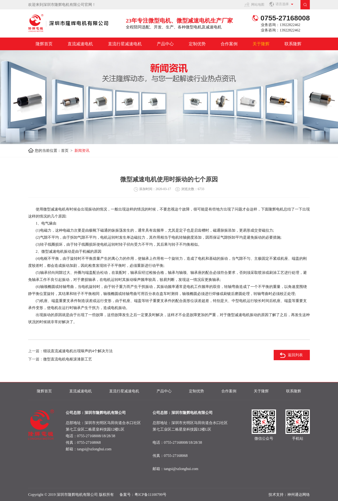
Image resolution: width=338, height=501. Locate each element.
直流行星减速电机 (125, 44)
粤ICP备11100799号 (150, 495)
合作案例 (229, 44)
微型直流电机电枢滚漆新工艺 (67, 359)
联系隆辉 (292, 44)
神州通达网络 (298, 495)
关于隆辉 (261, 44)
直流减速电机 (80, 44)
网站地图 (257, 4)
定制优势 (197, 44)
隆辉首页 (44, 44)
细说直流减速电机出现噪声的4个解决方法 (78, 351)
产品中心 (165, 44)
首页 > (67, 151)
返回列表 (295, 355)
